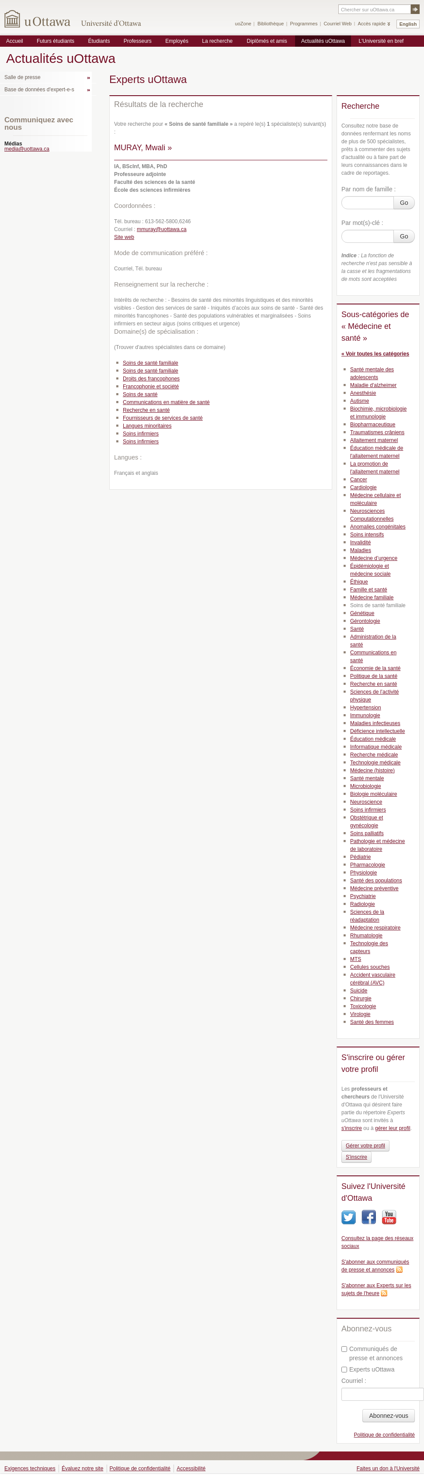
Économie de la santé (375, 668)
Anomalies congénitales (378, 527)
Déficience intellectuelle (377, 731)
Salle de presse (22, 77)
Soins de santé (140, 394)
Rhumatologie (366, 936)
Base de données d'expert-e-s (39, 89)
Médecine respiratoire (375, 928)
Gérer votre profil (365, 1146)
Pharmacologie (367, 865)
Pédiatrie (360, 857)
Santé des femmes (372, 1022)
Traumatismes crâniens (377, 432)
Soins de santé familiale (150, 363)
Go (404, 202)
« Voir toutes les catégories (375, 354)
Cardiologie (363, 487)
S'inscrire (356, 1157)
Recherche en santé (146, 410)
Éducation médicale (373, 739)
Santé (357, 629)
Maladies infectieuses (375, 723)
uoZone (243, 23)
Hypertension (365, 708)
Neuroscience (366, 802)
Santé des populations (376, 881)
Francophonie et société (151, 387)
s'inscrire (351, 1128)
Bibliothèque (270, 23)
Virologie (360, 1014)
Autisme (359, 401)
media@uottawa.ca (26, 149)
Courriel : (353, 1380)
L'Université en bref (380, 41)
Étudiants (99, 41)
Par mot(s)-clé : (362, 222)
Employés (176, 41)
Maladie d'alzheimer (373, 385)
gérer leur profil (392, 1128)
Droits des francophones (151, 379)
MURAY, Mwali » (143, 147)
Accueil (14, 41)
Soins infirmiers (141, 434)
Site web (124, 237)
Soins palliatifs (367, 833)
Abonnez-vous (388, 1415)
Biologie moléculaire (373, 794)
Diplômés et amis (267, 41)
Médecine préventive (374, 888)
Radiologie (362, 904)
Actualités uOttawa (323, 41)
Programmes (303, 23)
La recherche (217, 41)
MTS (355, 959)
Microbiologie (365, 786)
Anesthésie (363, 393)
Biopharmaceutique (372, 425)
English (408, 24)
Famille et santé (368, 590)
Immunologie (365, 715)
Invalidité (360, 542)
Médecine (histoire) (372, 770)
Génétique (362, 613)
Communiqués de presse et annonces (372, 1353)
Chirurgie (361, 998)
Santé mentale (367, 778)
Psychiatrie (363, 896)
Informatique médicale (376, 747)
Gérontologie (365, 621)
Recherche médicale (374, 755)
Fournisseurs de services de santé (163, 418)
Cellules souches (370, 967)
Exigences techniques (30, 1468)
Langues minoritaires (147, 426)
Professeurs (138, 41)
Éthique (359, 582)
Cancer (358, 480)
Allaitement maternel (374, 440)
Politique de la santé (373, 676)
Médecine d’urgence (373, 558)
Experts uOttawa (368, 1369)
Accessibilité (191, 1468)
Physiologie (363, 873)
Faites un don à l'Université (388, 1468)
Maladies (360, 550)
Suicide (358, 991)
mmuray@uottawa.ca (162, 229)
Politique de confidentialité (384, 1435)
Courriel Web (337, 23)
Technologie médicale (375, 763)
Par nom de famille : (368, 189)
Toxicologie (363, 1006)
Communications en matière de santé (166, 402)
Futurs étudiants (55, 41)
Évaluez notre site (82, 1468)
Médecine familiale (371, 597)
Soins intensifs (367, 535)
